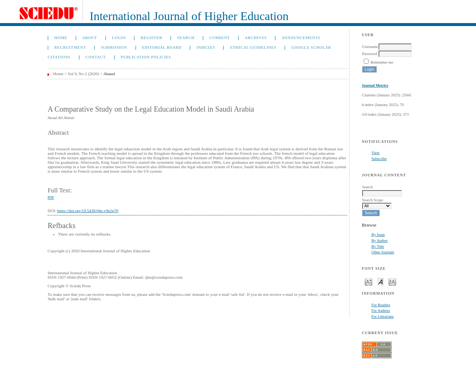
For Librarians (383, 316)
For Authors (381, 310)
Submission (114, 47)
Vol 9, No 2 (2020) (83, 73)
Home (60, 38)
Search (185, 38)
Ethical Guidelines (253, 47)
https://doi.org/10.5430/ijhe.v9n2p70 (87, 210)
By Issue (378, 235)
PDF (51, 197)
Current (219, 38)
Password (369, 54)
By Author (380, 241)
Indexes (205, 47)
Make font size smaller (368, 281)
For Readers (381, 305)
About (89, 38)
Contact (96, 57)
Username (370, 47)
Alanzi (109, 73)
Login (119, 38)
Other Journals (383, 252)
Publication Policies (146, 57)
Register (151, 38)
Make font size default (380, 281)
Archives (256, 38)
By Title (378, 246)
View (376, 153)
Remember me (381, 62)
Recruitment (70, 47)
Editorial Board (162, 47)
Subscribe (379, 159)
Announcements (301, 38)
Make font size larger (392, 281)
